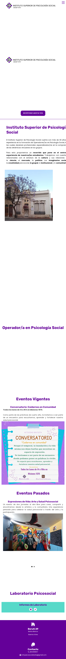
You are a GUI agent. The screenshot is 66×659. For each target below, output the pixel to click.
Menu (63, 1)
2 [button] (34, 566)
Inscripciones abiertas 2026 (33, 113)
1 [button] (31, 566)
